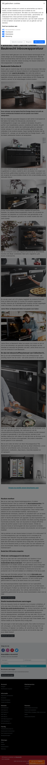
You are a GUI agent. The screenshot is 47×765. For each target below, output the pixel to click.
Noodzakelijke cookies (13, 29)
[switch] (3, 32)
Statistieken (9, 34)
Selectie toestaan (17, 42)
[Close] (44, 3)
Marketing (9, 36)
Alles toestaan (39, 42)
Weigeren (29, 42)
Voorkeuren (9, 32)
